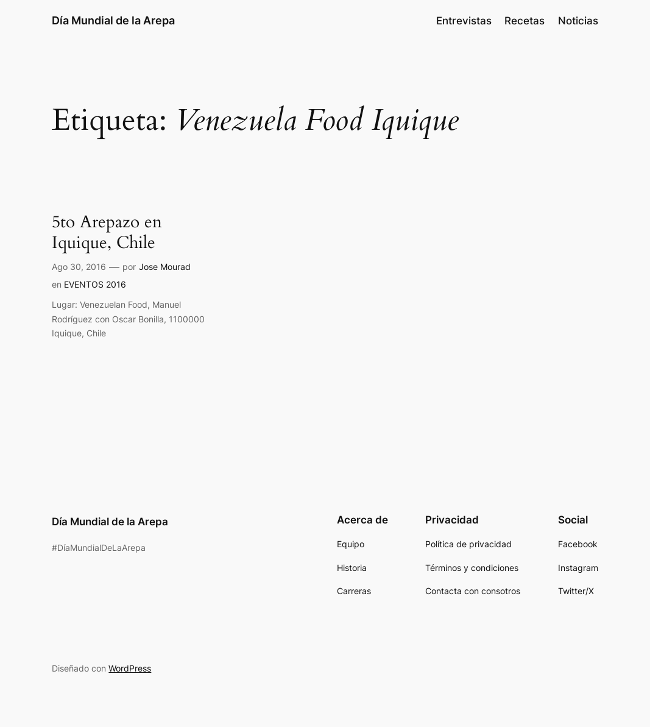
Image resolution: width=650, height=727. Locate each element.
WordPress (129, 668)
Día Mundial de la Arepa (113, 20)
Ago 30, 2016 (79, 266)
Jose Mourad (165, 266)
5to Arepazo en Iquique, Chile (107, 232)
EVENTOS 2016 (95, 284)
